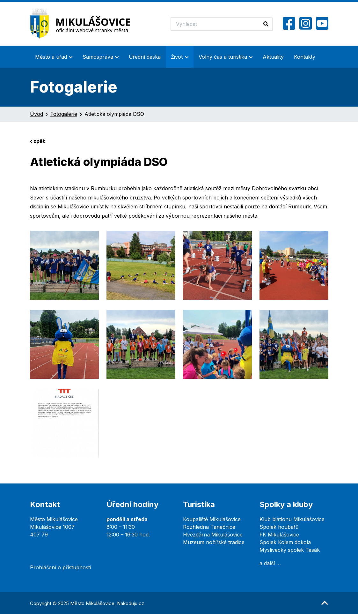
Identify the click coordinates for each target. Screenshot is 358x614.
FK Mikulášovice (279, 534)
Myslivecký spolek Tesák (289, 550)
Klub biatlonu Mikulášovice (292, 519)
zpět (37, 141)
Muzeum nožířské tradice (214, 542)
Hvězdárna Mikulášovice (213, 534)
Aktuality (273, 57)
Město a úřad (51, 57)
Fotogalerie (63, 114)
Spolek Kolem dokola (285, 542)
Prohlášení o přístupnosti (60, 567)
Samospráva (98, 57)
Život (177, 57)
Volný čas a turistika (223, 57)
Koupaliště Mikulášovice (212, 519)
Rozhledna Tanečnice (209, 527)
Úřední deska (145, 57)
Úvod (36, 114)
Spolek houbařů (278, 527)
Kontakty (304, 57)
